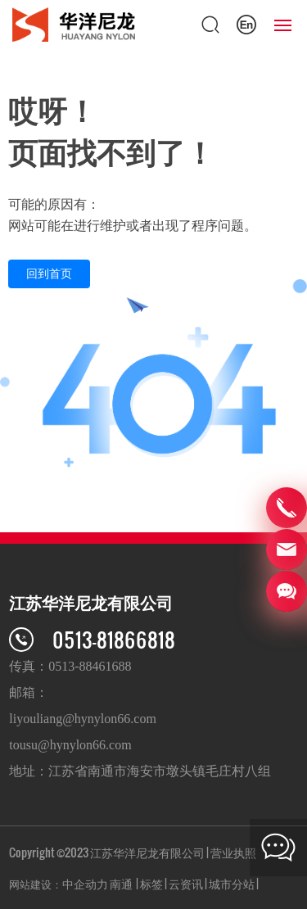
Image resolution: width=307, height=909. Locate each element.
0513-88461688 (89, 666)
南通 (121, 883)
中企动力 (85, 883)
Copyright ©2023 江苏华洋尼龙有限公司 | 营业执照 (132, 852)
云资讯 (186, 883)
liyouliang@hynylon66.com (82, 719)
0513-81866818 (113, 639)
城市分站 (232, 883)
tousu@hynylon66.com (70, 745)
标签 (151, 883)
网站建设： (35, 883)
